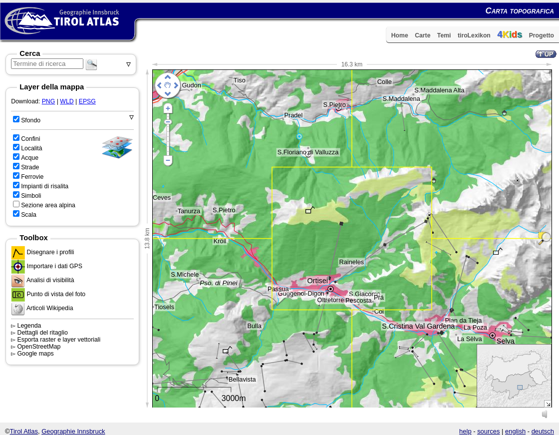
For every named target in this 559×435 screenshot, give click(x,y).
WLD (66, 101)
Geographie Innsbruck (73, 431)
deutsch (543, 431)
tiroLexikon (474, 35)
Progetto (541, 35)
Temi (444, 35)
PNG (48, 101)
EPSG (87, 101)
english (515, 431)
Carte (422, 35)
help (465, 431)
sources (488, 431)
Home (399, 35)
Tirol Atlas (24, 431)
